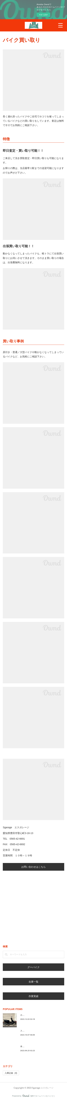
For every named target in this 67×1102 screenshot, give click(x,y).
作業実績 (33, 996)
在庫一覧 (33, 981)
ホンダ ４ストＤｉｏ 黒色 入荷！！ (39, 1015)
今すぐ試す (43, 15)
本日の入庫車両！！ (29, 1046)
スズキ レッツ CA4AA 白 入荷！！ (39, 1031)
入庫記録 (11, 1073)
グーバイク (33, 967)
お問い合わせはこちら (33, 866)
